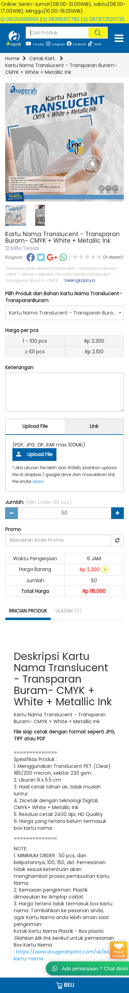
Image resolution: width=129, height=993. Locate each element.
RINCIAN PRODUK (28, 610)
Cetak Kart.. (43, 58)
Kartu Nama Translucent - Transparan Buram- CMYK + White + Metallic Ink (61, 69)
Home (12, 58)
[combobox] (64, 313)
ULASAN (68, 610)
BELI (64, 985)
